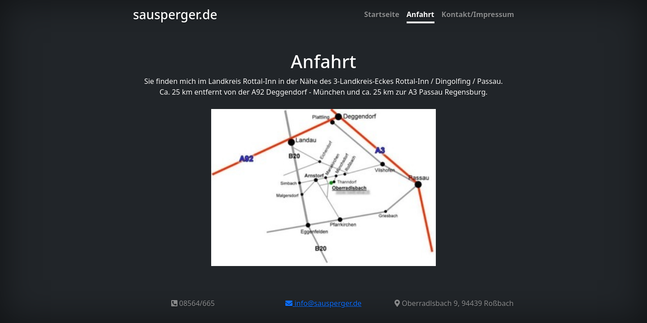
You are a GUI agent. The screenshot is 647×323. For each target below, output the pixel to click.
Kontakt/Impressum (478, 14)
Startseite (381, 14)
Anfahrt (420, 14)
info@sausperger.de (323, 303)
